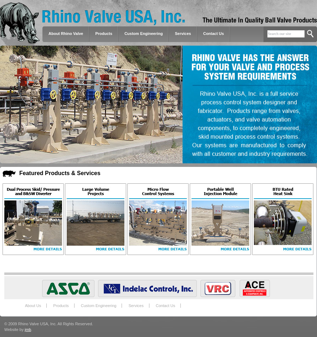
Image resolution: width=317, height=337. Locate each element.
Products (60, 305)
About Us (33, 305)
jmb (28, 329)
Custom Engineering (99, 305)
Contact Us (213, 33)
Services (183, 33)
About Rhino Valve (65, 33)
